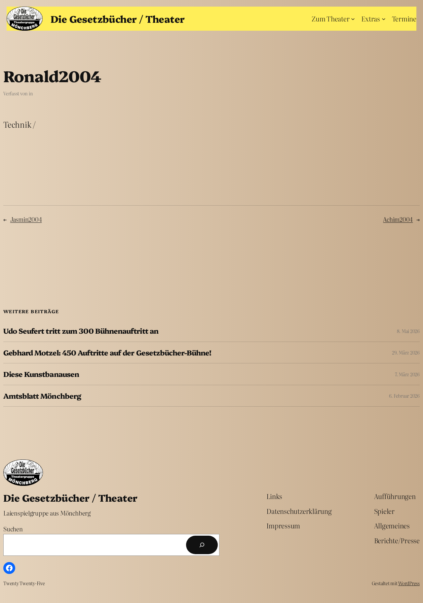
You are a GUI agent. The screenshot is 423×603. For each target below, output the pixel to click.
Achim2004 (398, 219)
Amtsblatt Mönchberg (42, 396)
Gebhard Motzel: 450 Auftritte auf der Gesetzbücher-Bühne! (107, 352)
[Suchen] (202, 545)
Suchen (13, 528)
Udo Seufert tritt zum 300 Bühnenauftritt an (80, 331)
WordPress (409, 583)
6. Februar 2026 (404, 395)
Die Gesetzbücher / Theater (117, 18)
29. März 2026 (406, 352)
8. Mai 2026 (408, 331)
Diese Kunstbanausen (41, 374)
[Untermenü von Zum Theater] (353, 18)
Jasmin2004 (26, 219)
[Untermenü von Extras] (384, 18)
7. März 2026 (407, 374)
